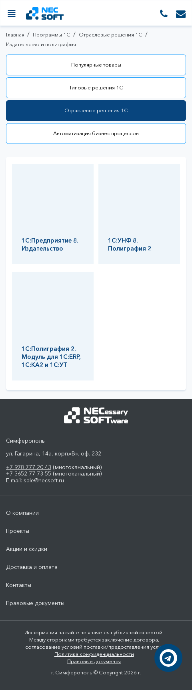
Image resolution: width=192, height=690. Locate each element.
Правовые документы (35, 603)
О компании (22, 513)
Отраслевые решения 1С (96, 110)
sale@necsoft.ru (44, 480)
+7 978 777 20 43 (28, 467)
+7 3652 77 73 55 (28, 473)
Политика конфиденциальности (94, 654)
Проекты (17, 531)
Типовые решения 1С (96, 87)
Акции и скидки (26, 549)
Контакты (18, 585)
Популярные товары (96, 64)
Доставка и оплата (32, 567)
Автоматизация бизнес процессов (96, 133)
